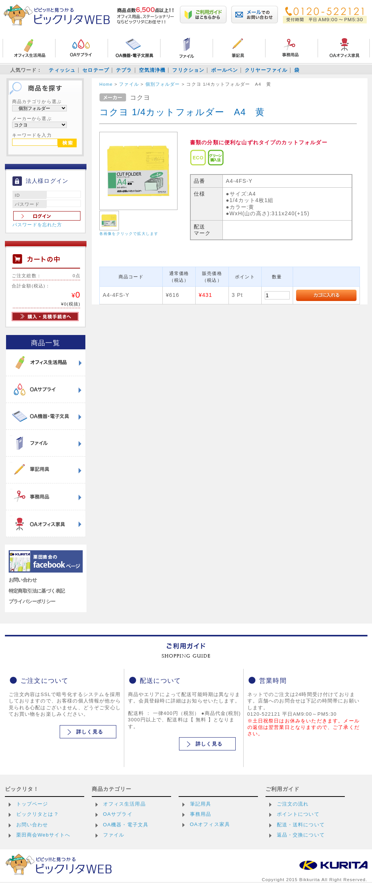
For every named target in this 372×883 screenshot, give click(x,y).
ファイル (114, 835)
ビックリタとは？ (37, 814)
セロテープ (95, 70)
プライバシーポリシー (32, 601)
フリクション (188, 70)
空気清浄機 (152, 70)
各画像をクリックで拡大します (128, 234)
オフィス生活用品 (124, 804)
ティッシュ (62, 70)
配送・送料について (301, 824)
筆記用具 (200, 804)
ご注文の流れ (293, 804)
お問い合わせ (23, 580)
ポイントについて (298, 814)
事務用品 (200, 814)
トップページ (32, 804)
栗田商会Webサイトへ (43, 835)
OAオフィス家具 (210, 824)
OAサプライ (118, 814)
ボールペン (224, 70)
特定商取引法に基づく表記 (37, 591)
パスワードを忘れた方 (37, 224)
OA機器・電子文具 (126, 824)
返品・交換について (301, 835)
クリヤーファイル (266, 70)
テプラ (124, 70)
